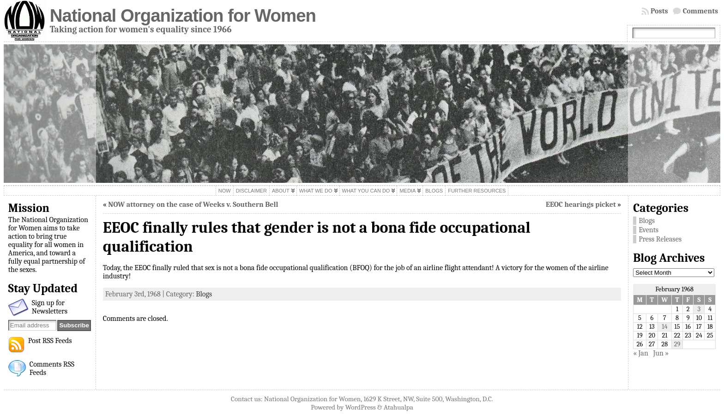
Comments (700, 11)
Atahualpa (398, 407)
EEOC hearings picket (581, 204)
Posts (659, 11)
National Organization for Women (183, 15)
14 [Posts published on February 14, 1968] (664, 327)
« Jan (640, 353)
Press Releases (660, 239)
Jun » (661, 353)
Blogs (204, 294)
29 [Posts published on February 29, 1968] (677, 344)
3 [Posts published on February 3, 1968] (699, 309)
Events (648, 230)
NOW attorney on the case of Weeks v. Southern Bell (193, 204)
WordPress (360, 407)
